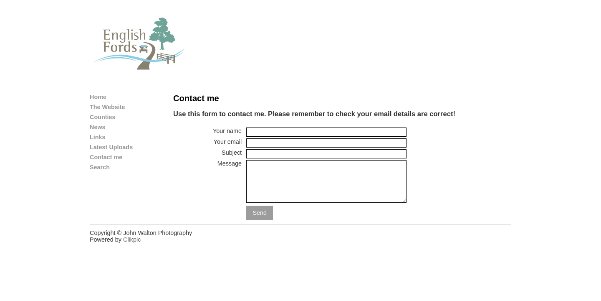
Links (98, 137)
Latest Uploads (111, 147)
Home (98, 97)
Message (229, 163)
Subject (232, 152)
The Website (107, 107)
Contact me (106, 157)
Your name (227, 131)
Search (100, 167)
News (98, 127)
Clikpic (132, 239)
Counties (103, 117)
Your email (228, 141)
